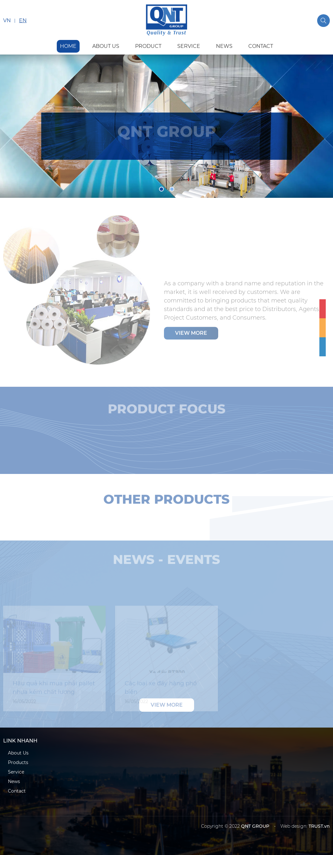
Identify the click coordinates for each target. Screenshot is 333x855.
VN (7, 20)
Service (16, 772)
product (148, 46)
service (188, 46)
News (14, 781)
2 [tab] (171, 189)
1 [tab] (161, 189)
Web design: (293, 826)
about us (105, 46)
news (224, 46)
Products (18, 762)
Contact (17, 791)
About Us (18, 753)
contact (260, 46)
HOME (68, 46)
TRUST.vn (319, 826)
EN (23, 20)
